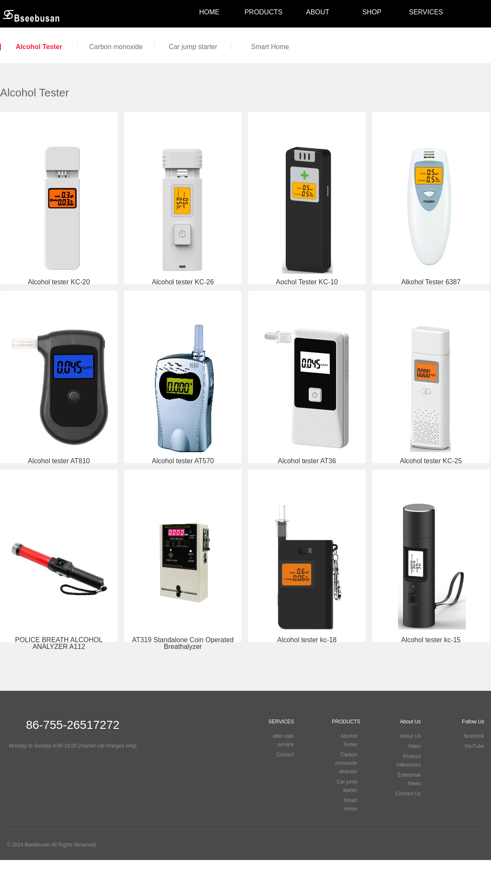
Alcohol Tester (39, 47)
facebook (473, 736)
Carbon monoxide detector (116, 47)
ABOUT (317, 12)
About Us (410, 736)
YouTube (474, 746)
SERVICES (426, 12)
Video (414, 746)
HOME (209, 12)
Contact (285, 755)
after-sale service (283, 740)
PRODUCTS (264, 12)
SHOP (371, 12)
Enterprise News (409, 779)
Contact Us (408, 794)
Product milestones (409, 760)
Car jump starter (193, 47)
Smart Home (270, 47)
